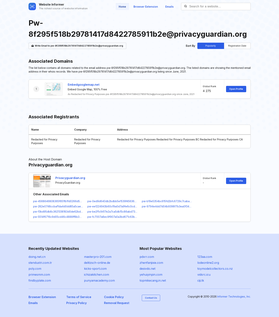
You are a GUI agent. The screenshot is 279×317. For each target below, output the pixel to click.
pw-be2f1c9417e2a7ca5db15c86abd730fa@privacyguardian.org (112, 211)
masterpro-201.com (97, 257)
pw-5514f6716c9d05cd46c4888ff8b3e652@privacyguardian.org (58, 216)
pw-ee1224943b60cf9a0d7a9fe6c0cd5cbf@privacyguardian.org (112, 206)
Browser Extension (145, 6)
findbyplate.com (40, 280)
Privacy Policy (76, 303)
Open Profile (236, 89)
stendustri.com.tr (40, 263)
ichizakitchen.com (96, 274)
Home (122, 6)
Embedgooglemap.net (83, 84)
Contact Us (151, 297)
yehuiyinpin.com (151, 274)
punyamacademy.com (99, 280)
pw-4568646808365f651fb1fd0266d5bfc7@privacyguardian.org (58, 201)
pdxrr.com (147, 257)
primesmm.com (39, 274)
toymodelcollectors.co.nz (215, 268)
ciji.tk (200, 280)
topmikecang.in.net (153, 280)
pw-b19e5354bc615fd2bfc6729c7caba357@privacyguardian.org (167, 201)
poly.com (35, 268)
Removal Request (116, 303)
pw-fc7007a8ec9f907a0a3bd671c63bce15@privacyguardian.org (112, 216)
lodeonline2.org (208, 263)
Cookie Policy (114, 297)
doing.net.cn (37, 257)
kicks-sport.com (95, 268)
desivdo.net (147, 268)
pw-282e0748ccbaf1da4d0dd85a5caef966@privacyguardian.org (58, 206)
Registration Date (237, 46)
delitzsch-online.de (97, 263)
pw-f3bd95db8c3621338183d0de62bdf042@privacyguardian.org (58, 211)
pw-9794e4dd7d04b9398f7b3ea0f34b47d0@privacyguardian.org (167, 206)
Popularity (210, 46)
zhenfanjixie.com (151, 263)
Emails (169, 6)
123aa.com (204, 257)
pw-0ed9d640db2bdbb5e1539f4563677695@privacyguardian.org (112, 201)
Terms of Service (78, 297)
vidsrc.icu (203, 274)
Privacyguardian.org (70, 178)
